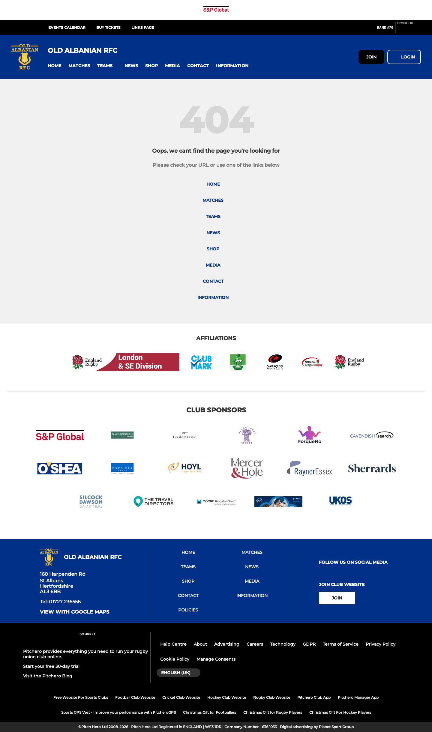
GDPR (309, 644)
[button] (54, 66)
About (200, 644)
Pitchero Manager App (358, 697)
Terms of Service (340, 644)
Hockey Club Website (226, 697)
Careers (255, 644)
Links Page (142, 27)
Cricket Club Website (181, 697)
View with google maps (74, 612)
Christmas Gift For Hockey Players (340, 712)
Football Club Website (135, 697)
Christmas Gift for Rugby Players (272, 712)
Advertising (226, 644)
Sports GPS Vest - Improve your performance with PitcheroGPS (118, 712)
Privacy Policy (380, 644)
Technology (283, 644)
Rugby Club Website (271, 697)
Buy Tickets (108, 27)
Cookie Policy (174, 659)
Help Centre (173, 644)
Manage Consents (216, 659)
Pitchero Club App (314, 697)
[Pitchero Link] (409, 30)
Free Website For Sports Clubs (80, 697)
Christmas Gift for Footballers (209, 712)
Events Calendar (67, 27)
